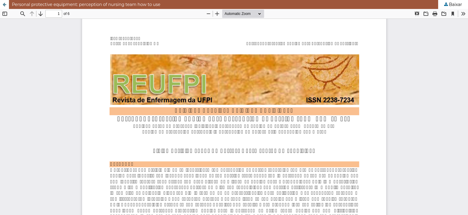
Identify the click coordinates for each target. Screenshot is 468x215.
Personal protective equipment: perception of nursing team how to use (86, 4)
